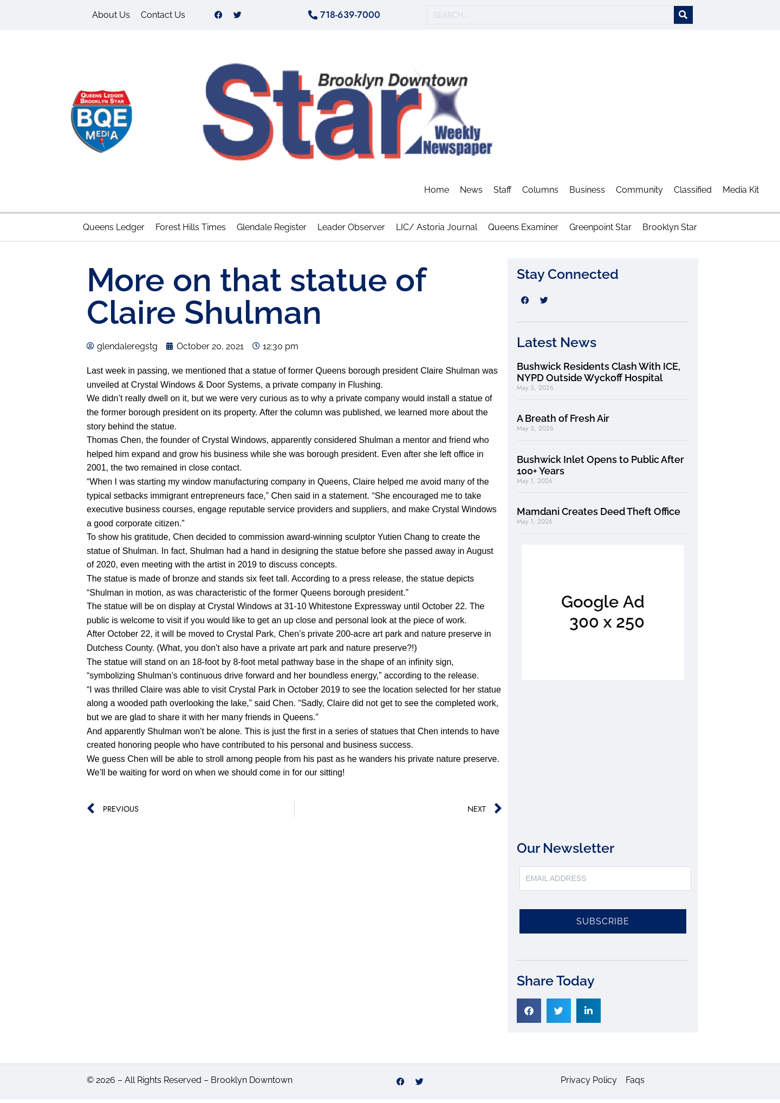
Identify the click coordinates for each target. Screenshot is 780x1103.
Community (639, 193)
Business (587, 193)
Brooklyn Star (669, 231)
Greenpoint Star (600, 231)
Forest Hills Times (190, 231)
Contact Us (163, 16)
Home (436, 193)
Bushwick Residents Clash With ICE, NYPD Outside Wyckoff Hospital (598, 376)
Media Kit (741, 193)
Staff (502, 193)
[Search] (683, 17)
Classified (693, 193)
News (471, 193)
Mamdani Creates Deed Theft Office (598, 515)
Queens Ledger (114, 231)
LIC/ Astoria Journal (436, 231)
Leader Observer (351, 231)
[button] (529, 1014)
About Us (111, 16)
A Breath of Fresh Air (563, 422)
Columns (540, 193)
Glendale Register (272, 231)
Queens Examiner (523, 231)
